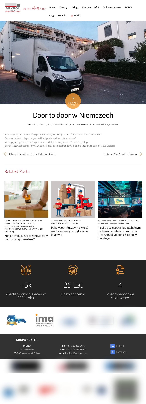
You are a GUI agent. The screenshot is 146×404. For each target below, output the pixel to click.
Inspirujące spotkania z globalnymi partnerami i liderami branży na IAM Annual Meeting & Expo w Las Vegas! (119, 233)
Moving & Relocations (24, 223)
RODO (128, 7)
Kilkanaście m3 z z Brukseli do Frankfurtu (32, 154)
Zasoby (63, 7)
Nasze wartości (90, 7)
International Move (107, 221)
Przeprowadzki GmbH (79, 124)
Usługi (74, 7)
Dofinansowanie (112, 7)
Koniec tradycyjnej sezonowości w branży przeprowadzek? (26, 237)
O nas (52, 7)
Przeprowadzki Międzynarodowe (104, 124)
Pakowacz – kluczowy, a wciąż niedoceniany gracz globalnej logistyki (69, 231)
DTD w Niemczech (61, 124)
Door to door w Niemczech (73, 115)
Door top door (45, 124)
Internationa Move (13, 221)
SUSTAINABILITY (29, 229)
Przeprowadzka (11, 226)
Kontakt (62, 15)
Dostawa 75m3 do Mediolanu (120, 154)
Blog (51, 15)
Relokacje (73, 223)
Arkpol (31, 124)
